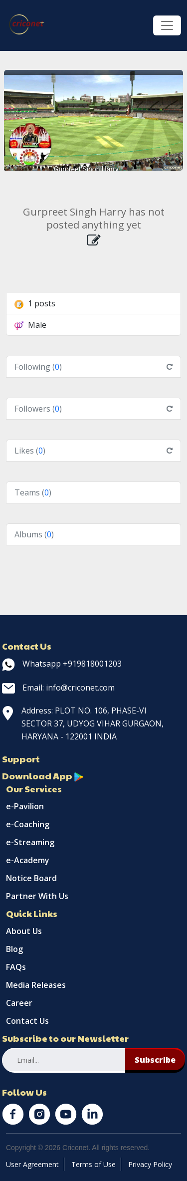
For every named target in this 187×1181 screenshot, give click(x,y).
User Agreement (32, 1164)
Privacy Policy (150, 1164)
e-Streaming (30, 842)
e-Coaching (27, 824)
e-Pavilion (25, 806)
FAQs (16, 966)
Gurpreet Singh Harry (86, 169)
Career (19, 1002)
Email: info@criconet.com (58, 687)
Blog (14, 949)
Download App (43, 775)
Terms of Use (93, 1164)
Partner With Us (37, 896)
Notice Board (31, 878)
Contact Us (27, 1020)
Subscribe (155, 1059)
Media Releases (36, 984)
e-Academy (27, 860)
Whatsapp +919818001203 (62, 663)
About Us (24, 931)
